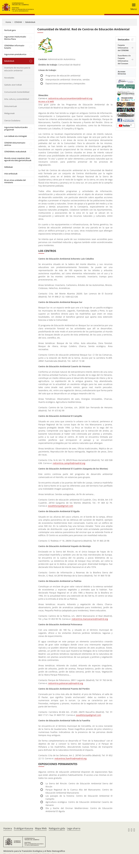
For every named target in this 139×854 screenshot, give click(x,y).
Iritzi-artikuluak (10, 173)
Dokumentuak (10, 106)
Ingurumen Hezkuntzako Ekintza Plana (15, 37)
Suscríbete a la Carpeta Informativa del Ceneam (124, 59)
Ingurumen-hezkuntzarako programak (16, 128)
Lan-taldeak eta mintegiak (15, 136)
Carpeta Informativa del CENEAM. (123, 48)
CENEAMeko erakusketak (15, 151)
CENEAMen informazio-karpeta (14, 46)
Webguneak (9, 113)
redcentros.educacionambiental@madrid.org (70, 98)
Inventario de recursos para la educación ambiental (17, 69)
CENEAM (18, 22)
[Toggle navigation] (133, 7)
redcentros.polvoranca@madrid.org (65, 683)
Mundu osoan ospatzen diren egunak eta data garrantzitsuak (17, 159)
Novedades (9, 77)
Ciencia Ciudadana (12, 120)
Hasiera (7, 828)
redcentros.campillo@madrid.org (69, 463)
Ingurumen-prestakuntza (15, 54)
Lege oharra (73, 828)
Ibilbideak (8, 167)
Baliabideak (30, 22)
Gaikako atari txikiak (13, 84)
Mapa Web (41, 828)
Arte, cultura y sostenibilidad (16, 99)
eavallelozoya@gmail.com (60, 505)
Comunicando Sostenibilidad (16, 92)
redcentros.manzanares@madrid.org (90, 619)
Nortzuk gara (10, 30)
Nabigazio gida (57, 828)
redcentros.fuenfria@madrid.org (70, 758)
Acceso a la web (46, 101)
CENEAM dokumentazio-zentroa (15, 143)
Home (8, 22)
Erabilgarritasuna (23, 828)
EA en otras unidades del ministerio (15, 181)
